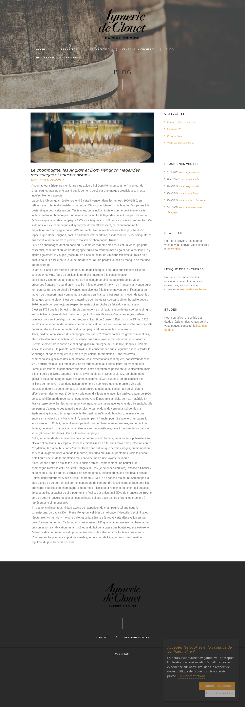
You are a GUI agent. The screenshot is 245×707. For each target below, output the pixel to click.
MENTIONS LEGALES (136, 637)
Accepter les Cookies (216, 686)
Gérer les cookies (219, 693)
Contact (102, 637)
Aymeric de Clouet (51, 191)
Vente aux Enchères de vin (180, 143)
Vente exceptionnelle (188, 179)
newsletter (173, 248)
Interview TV (174, 129)
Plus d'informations (191, 676)
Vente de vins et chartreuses (192, 200)
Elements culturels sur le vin (181, 122)
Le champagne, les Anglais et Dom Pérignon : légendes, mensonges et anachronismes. (85, 184)
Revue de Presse (175, 136)
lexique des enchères (193, 289)
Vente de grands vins (189, 172)
